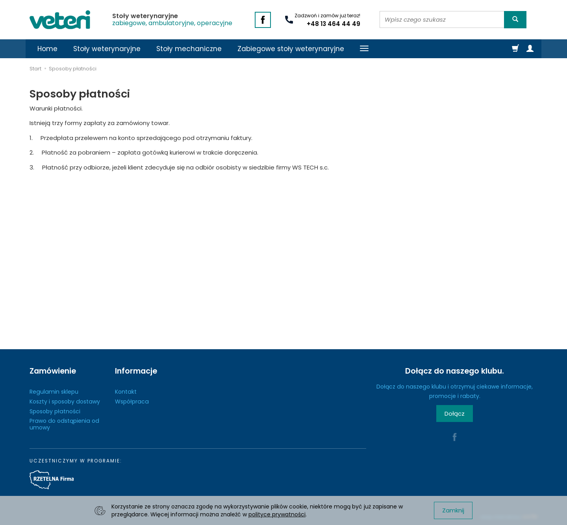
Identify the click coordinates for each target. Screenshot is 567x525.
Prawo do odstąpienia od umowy (64, 424)
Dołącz (455, 413)
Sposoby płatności (55, 411)
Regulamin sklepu (54, 392)
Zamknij (453, 510)
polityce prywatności (277, 514)
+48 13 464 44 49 (333, 24)
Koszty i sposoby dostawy (65, 401)
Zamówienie (53, 371)
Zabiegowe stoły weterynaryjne (290, 48)
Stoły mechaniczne (189, 48)
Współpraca (132, 401)
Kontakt (126, 392)
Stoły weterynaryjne (107, 48)
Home (47, 48)
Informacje (136, 371)
